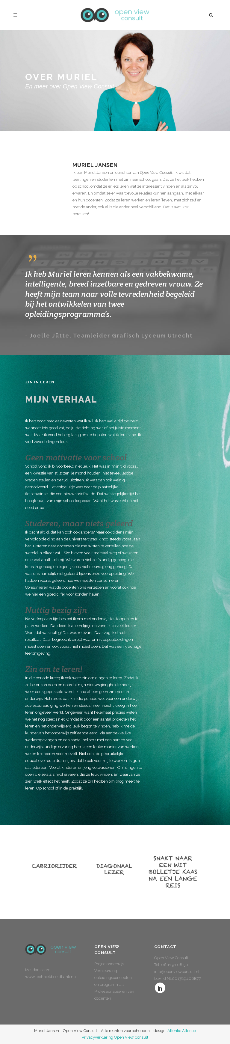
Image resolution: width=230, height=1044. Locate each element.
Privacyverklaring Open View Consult (115, 1037)
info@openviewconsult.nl (176, 971)
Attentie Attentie (181, 1030)
